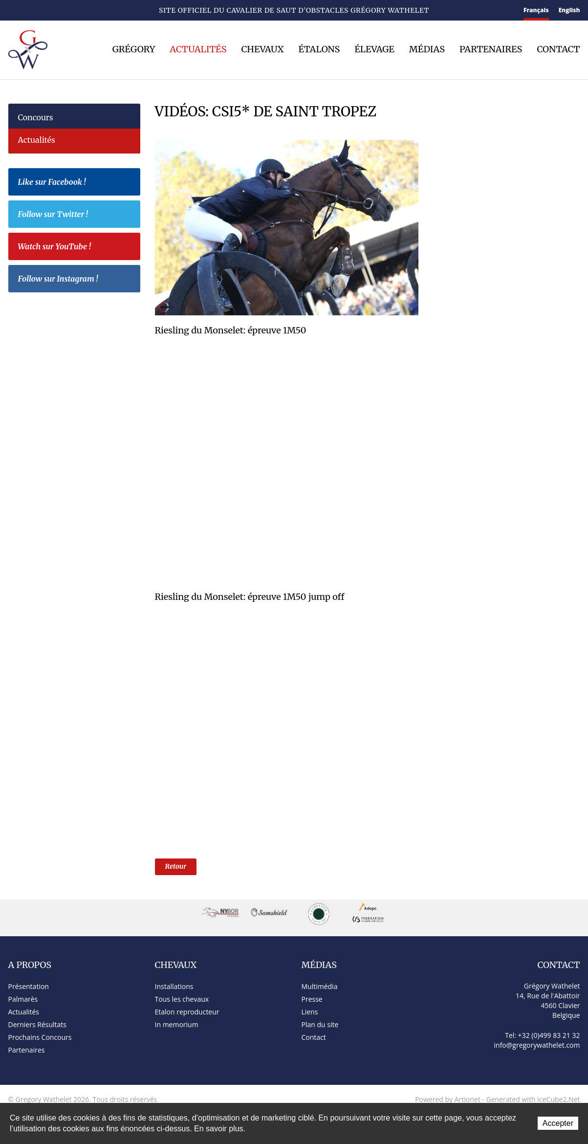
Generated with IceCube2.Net (533, 1099)
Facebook (64, 9)
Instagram (113, 9)
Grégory (133, 49)
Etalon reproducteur (187, 1011)
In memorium (176, 1024)
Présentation (28, 986)
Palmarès (23, 999)
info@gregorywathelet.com (537, 1045)
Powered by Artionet (447, 1099)
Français (536, 10)
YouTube (96, 11)
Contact (30, 11)
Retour (175, 866)
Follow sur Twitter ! (76, 215)
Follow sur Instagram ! (76, 280)
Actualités (198, 49)
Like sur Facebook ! (76, 183)
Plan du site (48, 11)
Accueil (12, 10)
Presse (312, 999)
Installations (174, 986)
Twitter (80, 10)
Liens (310, 1011)
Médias (427, 49)
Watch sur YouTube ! (76, 248)
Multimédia (320, 986)
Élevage (374, 49)
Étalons (319, 49)
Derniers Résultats (37, 1024)
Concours (35, 117)
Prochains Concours (40, 1037)
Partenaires (490, 49)
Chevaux (262, 49)
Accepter (558, 1123)
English (569, 10)
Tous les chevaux (182, 999)
